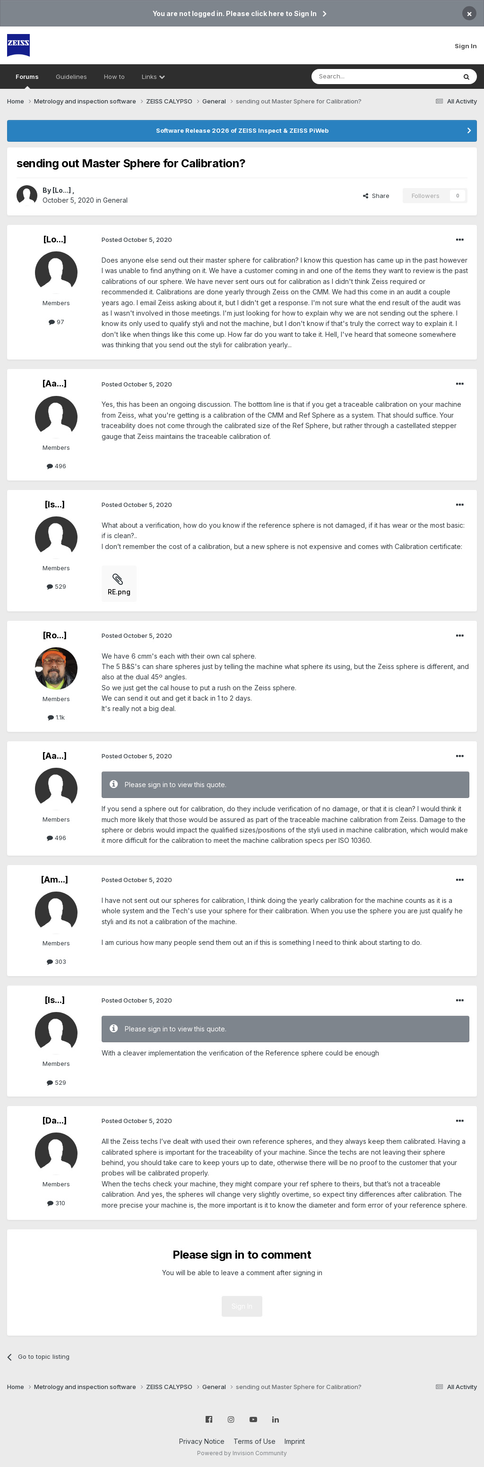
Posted (137, 239)
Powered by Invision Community (242, 1453)
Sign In (466, 46)
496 (56, 466)
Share (376, 195)
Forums (27, 81)
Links (153, 76)
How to (114, 76)
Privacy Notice (202, 1441)
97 (56, 322)
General (115, 200)
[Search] (359, 76)
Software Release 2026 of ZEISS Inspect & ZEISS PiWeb (242, 130)
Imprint (295, 1441)
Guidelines (71, 76)
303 (56, 961)
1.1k (56, 717)
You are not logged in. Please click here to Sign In (235, 13)
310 (56, 1203)
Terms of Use (254, 1441)
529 (56, 586)
